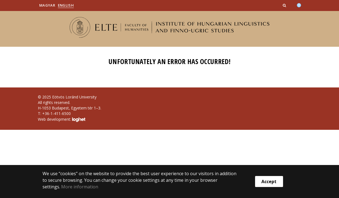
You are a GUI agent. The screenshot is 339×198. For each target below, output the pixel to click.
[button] (285, 5)
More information (79, 187)
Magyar (47, 5)
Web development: (61, 119)
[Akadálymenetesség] (299, 4)
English (66, 5)
